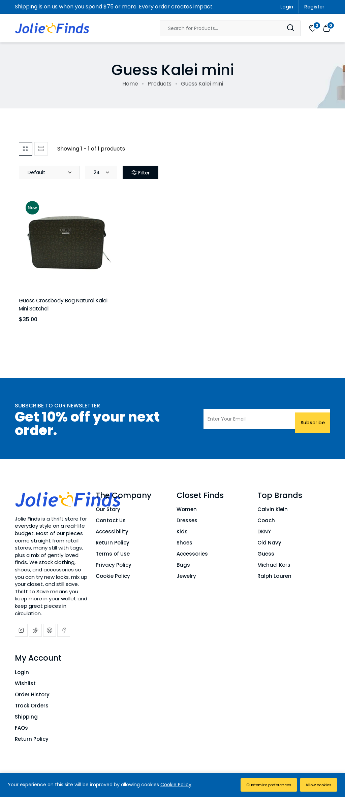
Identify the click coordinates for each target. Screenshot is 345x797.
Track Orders (32, 705)
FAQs (21, 727)
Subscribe (313, 419)
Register (314, 6)
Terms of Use (113, 553)
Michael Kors (273, 564)
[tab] (25, 149)
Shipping (26, 716)
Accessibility (112, 531)
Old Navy (269, 542)
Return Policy (112, 542)
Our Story (108, 509)
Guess (265, 553)
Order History (32, 694)
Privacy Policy (113, 564)
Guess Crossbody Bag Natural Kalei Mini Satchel (64, 304)
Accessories (192, 553)
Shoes (184, 542)
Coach (266, 520)
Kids (182, 531)
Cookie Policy (113, 575)
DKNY (264, 531)
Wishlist (25, 683)
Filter (144, 172)
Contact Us (111, 520)
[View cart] (326, 28)
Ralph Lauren (274, 575)
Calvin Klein (272, 509)
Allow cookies (316, 785)
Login (286, 6)
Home (130, 84)
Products (159, 84)
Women (187, 509)
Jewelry (186, 575)
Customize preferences (261, 785)
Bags (183, 564)
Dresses (187, 520)
